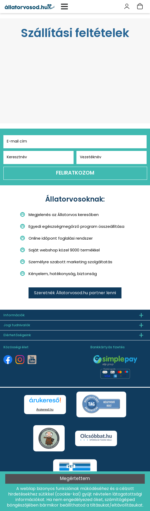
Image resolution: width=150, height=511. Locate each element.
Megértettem (75, 479)
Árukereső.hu (44, 409)
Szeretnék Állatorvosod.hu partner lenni (75, 293)
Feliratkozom (75, 173)
